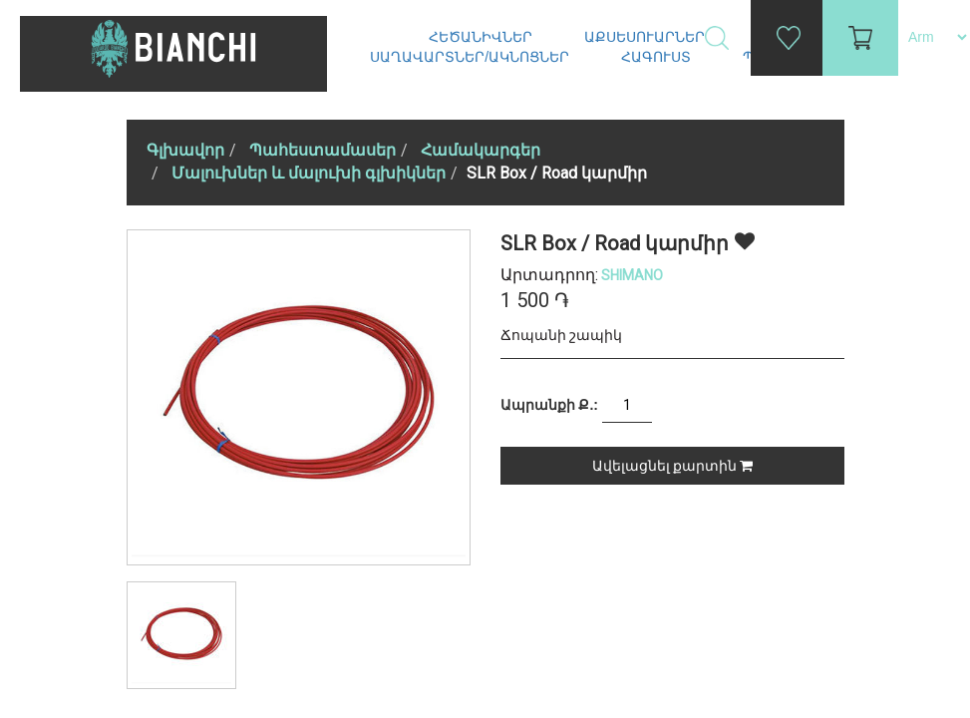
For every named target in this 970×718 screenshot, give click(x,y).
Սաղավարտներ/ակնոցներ (471, 57)
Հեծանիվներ (482, 37)
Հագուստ (658, 57)
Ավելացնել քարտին (672, 466)
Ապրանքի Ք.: (549, 405)
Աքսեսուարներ (646, 37)
